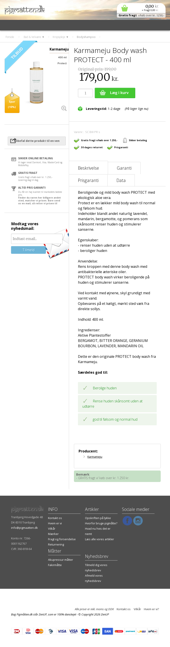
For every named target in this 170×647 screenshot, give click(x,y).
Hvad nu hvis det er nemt (97, 531)
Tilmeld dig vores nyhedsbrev (96, 567)
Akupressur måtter (60, 560)
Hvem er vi (55, 523)
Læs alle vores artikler (99, 539)
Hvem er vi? (151, 609)
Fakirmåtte (55, 565)
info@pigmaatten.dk (24, 528)
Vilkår (51, 529)
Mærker (53, 534)
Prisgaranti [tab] (88, 180)
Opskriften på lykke (98, 518)
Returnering (56, 544)
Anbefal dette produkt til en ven (37, 141)
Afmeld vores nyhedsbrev (94, 578)
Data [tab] (121, 180)
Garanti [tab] (124, 168)
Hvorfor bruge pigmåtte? (101, 523)
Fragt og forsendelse (62, 539)
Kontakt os (55, 518)
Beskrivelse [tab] (88, 168)
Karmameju (94, 457)
